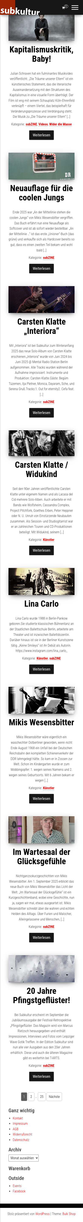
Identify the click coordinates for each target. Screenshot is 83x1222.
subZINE (31, 124)
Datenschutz (21, 1140)
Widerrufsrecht (22, 1134)
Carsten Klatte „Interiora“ (41, 326)
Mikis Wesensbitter (41, 722)
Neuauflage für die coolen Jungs (41, 193)
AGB (15, 1129)
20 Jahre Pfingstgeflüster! (41, 995)
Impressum (20, 1124)
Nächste (54, 1097)
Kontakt (18, 1118)
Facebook (19, 1191)
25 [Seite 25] (42, 1097)
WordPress (42, 1214)
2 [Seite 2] (31, 1097)
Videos (43, 124)
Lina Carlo (41, 604)
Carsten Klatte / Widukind (41, 469)
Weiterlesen (41, 135)
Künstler (49, 540)
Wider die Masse (60, 124)
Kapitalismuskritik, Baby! (41, 54)
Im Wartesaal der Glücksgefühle (41, 856)
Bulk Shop (69, 1214)
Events (17, 1186)
